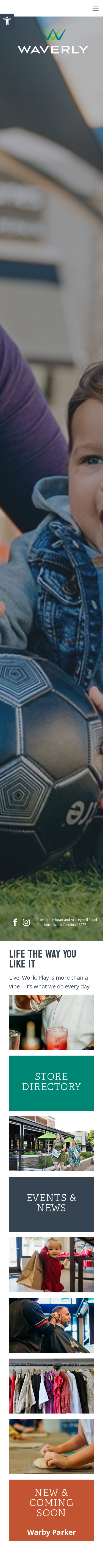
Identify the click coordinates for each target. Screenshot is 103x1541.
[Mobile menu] (95, 8)
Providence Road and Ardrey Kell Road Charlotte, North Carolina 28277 (67, 922)
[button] (7, 21)
